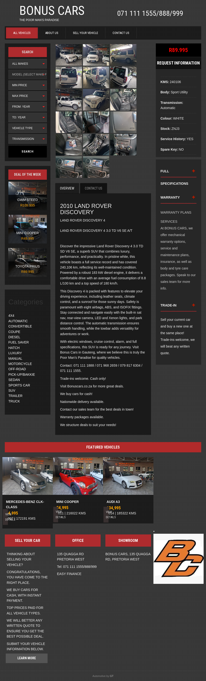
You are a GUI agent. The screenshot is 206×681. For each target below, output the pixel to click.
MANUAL (15, 358)
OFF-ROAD (17, 369)
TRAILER (15, 396)
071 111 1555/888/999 (150, 13)
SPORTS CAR (19, 385)
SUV (11, 390)
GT (112, 676)
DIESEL (14, 337)
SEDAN (14, 380)
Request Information (178, 62)
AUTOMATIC (18, 321)
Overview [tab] (67, 188)
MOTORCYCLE (20, 364)
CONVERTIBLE (20, 326)
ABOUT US (51, 33)
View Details (6, 516)
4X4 (11, 315)
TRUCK (14, 401)
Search (28, 151)
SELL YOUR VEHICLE (85, 33)
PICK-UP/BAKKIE (21, 374)
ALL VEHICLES (22, 33)
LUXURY (15, 353)
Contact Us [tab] (93, 188)
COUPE (14, 332)
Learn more (26, 658)
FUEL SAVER (18, 342)
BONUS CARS (52, 10)
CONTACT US (121, 33)
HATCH (14, 348)
